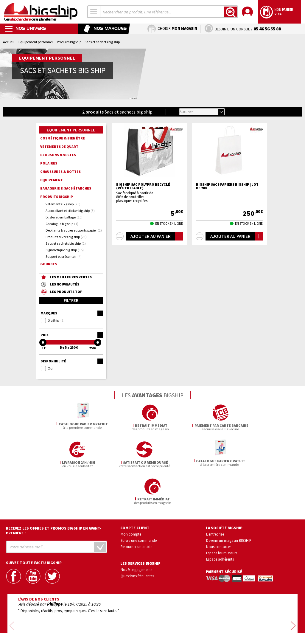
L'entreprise (215, 497)
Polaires (48, 163)
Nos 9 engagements (136, 532)
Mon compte (131, 497)
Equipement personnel (35, 42)
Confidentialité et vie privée (124, 611)
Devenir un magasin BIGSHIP (228, 503)
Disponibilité (72, 361)
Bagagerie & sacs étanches (65, 188)
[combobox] (94, 11)
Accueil (8, 42)
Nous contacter (218, 509)
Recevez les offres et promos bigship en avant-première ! (54, 493)
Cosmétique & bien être (62, 138)
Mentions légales (117, 620)
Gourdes (48, 264)
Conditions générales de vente (178, 611)
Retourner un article (136, 509)
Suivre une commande (139, 503)
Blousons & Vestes (58, 155)
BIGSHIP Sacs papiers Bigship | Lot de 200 (227, 186)
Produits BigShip (69, 42)
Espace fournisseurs (221, 515)
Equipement (51, 180)
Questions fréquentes (137, 538)
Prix (72, 335)
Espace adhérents (220, 522)
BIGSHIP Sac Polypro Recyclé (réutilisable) (143, 186)
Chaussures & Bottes (60, 171)
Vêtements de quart (59, 146)
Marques (72, 313)
